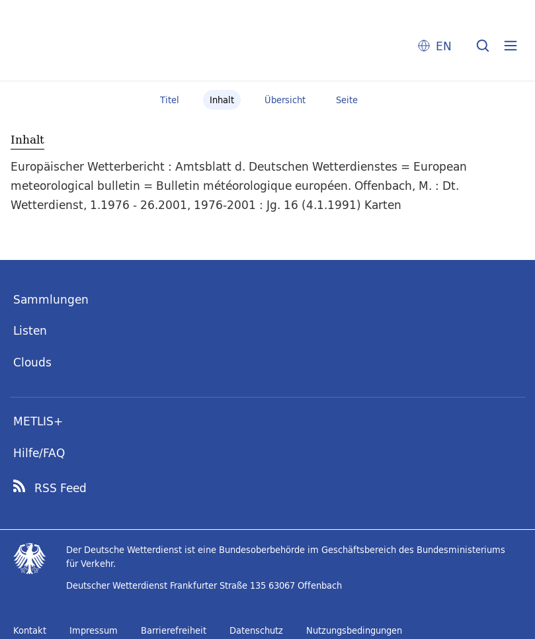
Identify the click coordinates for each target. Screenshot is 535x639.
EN (444, 46)
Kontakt (29, 630)
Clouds (32, 362)
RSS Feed (60, 488)
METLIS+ (38, 421)
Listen (30, 330)
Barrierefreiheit (173, 630)
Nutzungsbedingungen (354, 630)
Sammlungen (51, 299)
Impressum (93, 630)
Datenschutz (256, 630)
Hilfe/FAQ (39, 452)
